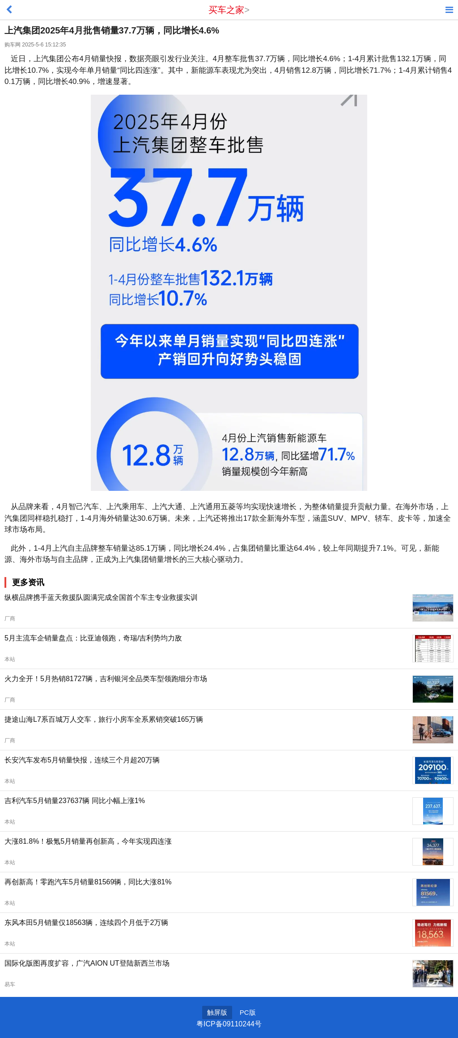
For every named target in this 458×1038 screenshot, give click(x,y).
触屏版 (217, 1012)
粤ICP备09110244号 (229, 1024)
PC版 (248, 1012)
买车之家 (226, 9)
